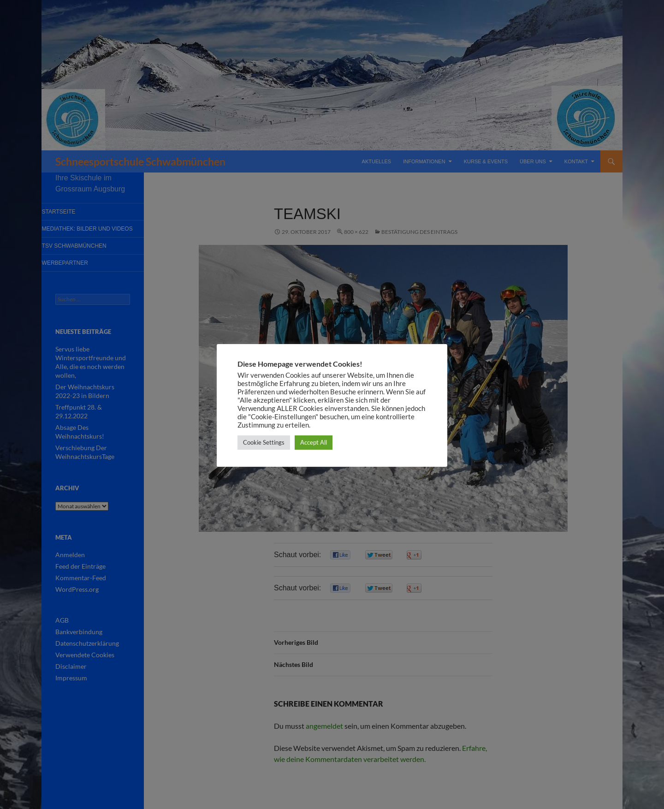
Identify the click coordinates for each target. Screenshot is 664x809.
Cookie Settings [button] (264, 442)
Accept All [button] (313, 442)
